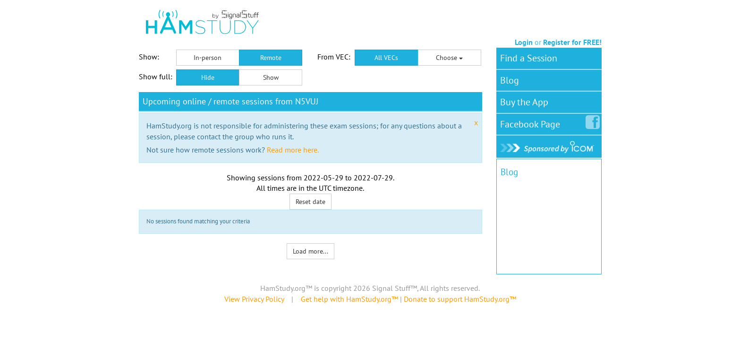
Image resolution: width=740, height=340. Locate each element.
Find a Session (528, 58)
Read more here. (293, 149)
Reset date (310, 201)
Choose (449, 57)
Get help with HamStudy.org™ (349, 299)
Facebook (532, 122)
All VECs (386, 57)
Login (524, 42)
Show (271, 77)
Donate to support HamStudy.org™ (460, 299)
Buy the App (524, 102)
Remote (270, 57)
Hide (207, 77)
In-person (207, 57)
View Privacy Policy (254, 299)
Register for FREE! (572, 42)
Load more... (310, 251)
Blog (509, 80)
